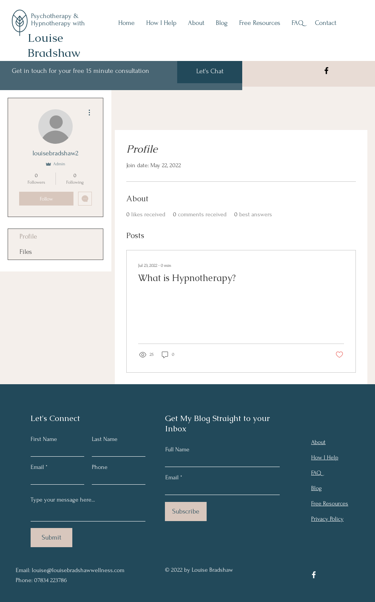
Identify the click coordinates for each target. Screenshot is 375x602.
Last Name (104, 439)
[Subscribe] (186, 511)
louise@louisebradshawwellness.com (78, 570)
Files (26, 251)
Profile (28, 236)
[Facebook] (326, 70)
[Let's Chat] (209, 71)
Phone (100, 467)
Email (37, 467)
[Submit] (51, 537)
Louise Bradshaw (54, 45)
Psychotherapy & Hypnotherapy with (58, 19)
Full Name (177, 449)
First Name (44, 439)
